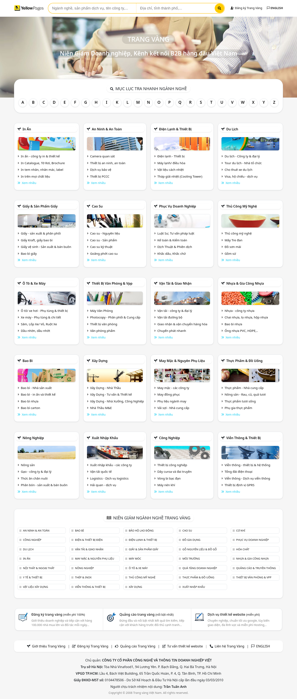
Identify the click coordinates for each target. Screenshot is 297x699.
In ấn (26, 129)
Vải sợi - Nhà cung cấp (173, 408)
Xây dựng (99, 360)
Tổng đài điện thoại (238, 471)
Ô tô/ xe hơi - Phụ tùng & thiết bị (44, 311)
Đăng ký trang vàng (58, 614)
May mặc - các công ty (173, 388)
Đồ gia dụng (191, 540)
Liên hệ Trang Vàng (229, 646)
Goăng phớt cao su (104, 253)
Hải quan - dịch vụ (103, 485)
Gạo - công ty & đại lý (36, 471)
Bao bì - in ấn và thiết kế (38, 394)
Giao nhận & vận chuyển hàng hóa (182, 324)
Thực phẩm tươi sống (240, 401)
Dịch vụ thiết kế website (233, 614)
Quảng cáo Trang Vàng (137, 646)
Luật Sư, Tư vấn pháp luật (175, 233)
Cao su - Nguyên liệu (105, 233)
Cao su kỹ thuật (101, 247)
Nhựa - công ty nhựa (240, 311)
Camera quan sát (102, 156)
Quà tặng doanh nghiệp (200, 568)
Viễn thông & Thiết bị (243, 438)
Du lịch (232, 129)
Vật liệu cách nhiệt (170, 169)
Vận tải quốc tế (101, 471)
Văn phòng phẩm (102, 331)
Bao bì (27, 360)
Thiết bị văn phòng (103, 324)
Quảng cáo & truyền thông (256, 568)
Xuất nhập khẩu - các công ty (111, 465)
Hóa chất (242, 549)
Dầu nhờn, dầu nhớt (35, 331)
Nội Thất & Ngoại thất (38, 568)
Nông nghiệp (33, 438)
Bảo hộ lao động (141, 530)
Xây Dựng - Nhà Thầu (105, 388)
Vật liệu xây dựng (35, 587)
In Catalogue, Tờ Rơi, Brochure (43, 163)
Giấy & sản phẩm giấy (40, 206)
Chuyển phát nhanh (171, 331)
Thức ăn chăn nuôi (34, 478)
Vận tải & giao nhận (175, 283)
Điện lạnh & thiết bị (175, 129)
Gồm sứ (230, 253)
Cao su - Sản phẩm (103, 240)
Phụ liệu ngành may (171, 401)
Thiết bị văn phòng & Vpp (112, 283)
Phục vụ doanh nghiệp (177, 206)
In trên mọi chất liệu (35, 176)
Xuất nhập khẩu (105, 438)
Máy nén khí (166, 485)
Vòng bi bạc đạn (169, 478)
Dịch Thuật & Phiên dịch (174, 247)
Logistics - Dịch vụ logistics (109, 478)
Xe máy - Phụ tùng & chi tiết (41, 317)
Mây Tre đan (233, 240)
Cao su (97, 206)
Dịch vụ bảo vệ (100, 169)
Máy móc (135, 558)
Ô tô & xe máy (34, 283)
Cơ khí (240, 530)
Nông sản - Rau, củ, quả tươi (245, 394)
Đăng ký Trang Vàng (246, 8)
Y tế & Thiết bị (32, 577)
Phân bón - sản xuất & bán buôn (44, 485)
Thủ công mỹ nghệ (241, 206)
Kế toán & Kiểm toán (172, 240)
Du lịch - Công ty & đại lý (242, 156)
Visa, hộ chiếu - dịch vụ (241, 176)
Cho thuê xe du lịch (238, 169)
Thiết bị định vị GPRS (240, 485)
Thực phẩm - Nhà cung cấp (244, 388)
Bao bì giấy (29, 253)
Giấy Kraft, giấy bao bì (37, 240)
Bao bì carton (30, 408)
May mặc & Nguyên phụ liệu (182, 360)
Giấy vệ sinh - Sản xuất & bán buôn (46, 247)
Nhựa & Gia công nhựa (245, 283)
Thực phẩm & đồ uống (244, 360)
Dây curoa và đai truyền (174, 471)
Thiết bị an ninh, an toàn (107, 163)
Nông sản (28, 465)
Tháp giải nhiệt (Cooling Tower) (179, 176)
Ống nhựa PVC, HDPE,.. (241, 331)
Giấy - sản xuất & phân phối (41, 233)
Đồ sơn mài (233, 247)
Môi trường (191, 558)
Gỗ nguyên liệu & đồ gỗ (200, 549)
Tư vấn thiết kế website (185, 646)
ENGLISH (275, 8)
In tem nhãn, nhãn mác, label (42, 169)
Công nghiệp (169, 438)
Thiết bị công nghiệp (172, 465)
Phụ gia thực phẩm (238, 408)
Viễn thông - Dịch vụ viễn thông (247, 478)
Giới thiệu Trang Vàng (48, 646)
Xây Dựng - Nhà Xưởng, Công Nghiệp (117, 401)
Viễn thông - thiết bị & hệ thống (247, 465)
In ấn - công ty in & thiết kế (40, 156)
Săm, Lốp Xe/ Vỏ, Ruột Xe (39, 324)
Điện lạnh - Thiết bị (171, 156)
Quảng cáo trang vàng (146, 614)
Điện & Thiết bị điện (89, 540)
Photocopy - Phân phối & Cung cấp (115, 317)
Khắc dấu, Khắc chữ (171, 253)
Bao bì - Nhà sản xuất (36, 388)
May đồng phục (168, 394)
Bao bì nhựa (233, 324)
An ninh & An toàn (107, 129)
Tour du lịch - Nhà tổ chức (243, 163)
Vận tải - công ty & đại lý (174, 311)
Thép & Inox (83, 577)
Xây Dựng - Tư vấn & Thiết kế (111, 394)
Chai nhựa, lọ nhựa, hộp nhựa (246, 317)
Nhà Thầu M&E (101, 408)
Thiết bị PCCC (99, 176)
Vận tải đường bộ (169, 317)
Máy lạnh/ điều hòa (171, 163)
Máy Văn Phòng (101, 311)
